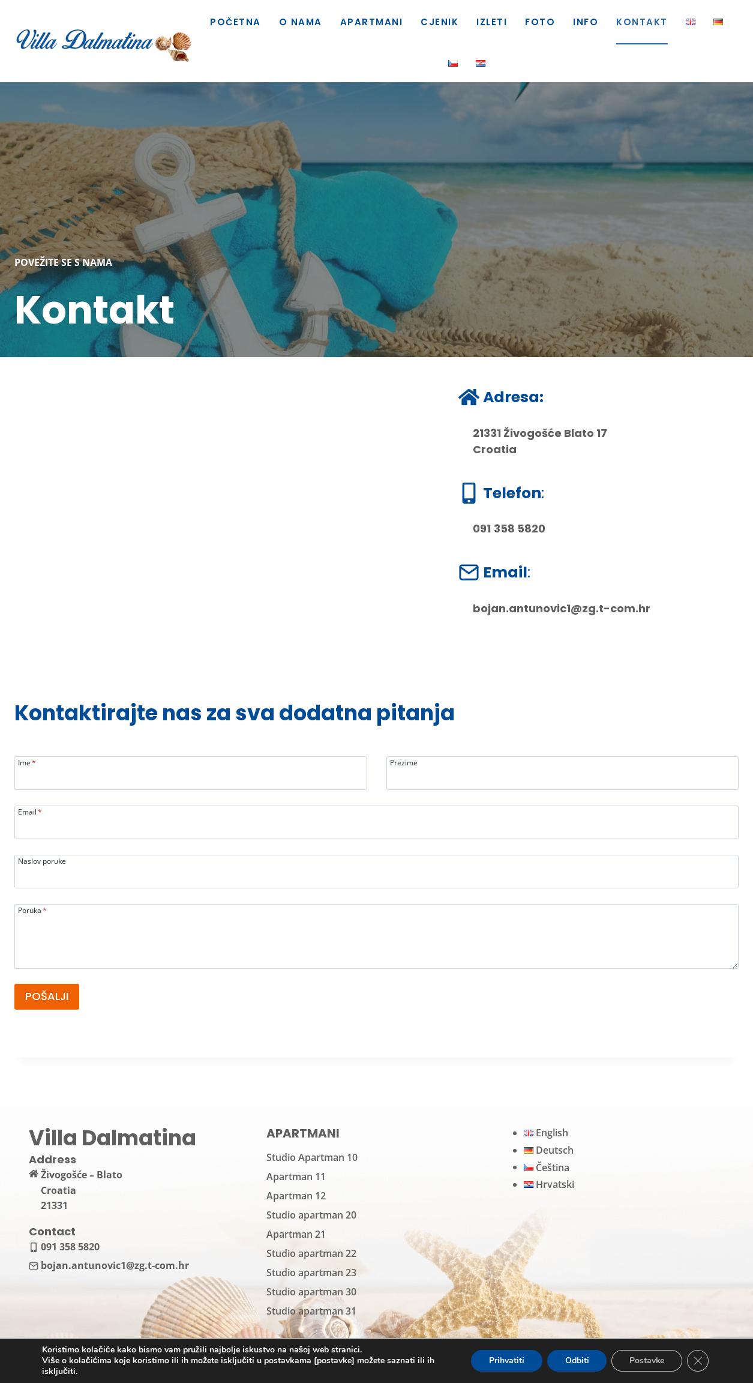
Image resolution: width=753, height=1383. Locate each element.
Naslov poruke (42, 860)
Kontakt (642, 22)
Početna (235, 22)
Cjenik (439, 22)
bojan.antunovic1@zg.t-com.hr (561, 608)
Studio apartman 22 (311, 1253)
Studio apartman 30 (311, 1291)
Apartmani (371, 22)
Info (585, 22)
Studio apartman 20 (311, 1215)
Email (30, 811)
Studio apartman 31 (311, 1311)
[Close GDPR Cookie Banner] (698, 1361)
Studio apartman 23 (311, 1272)
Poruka (32, 909)
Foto (540, 22)
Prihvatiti (505, 1360)
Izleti (491, 22)
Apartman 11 (296, 1176)
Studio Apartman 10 (312, 1157)
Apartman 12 (296, 1195)
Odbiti (576, 1360)
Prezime (404, 762)
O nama (300, 22)
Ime (27, 762)
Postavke (646, 1360)
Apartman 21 (296, 1234)
